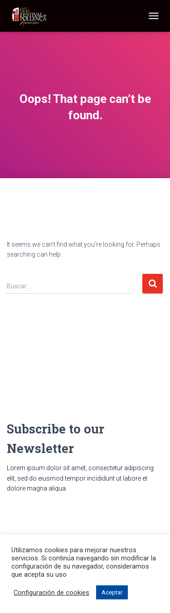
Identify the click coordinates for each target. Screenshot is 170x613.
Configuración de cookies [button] (51, 593)
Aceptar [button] (112, 592)
